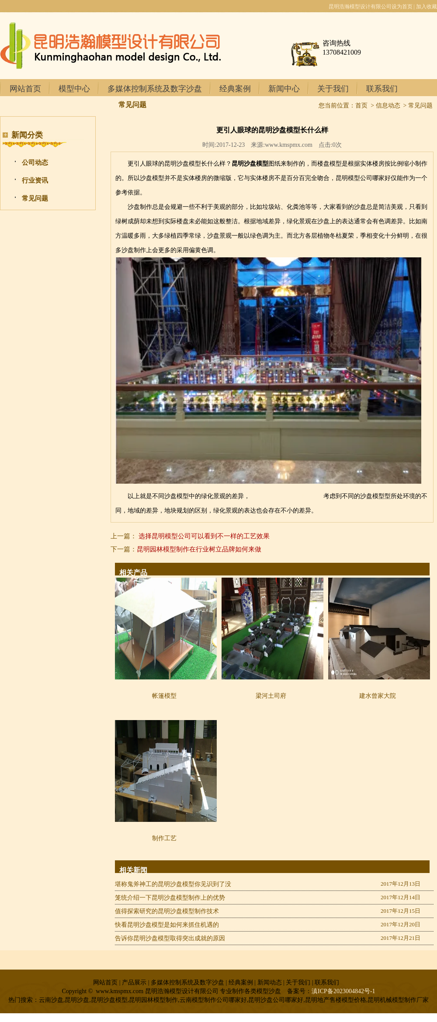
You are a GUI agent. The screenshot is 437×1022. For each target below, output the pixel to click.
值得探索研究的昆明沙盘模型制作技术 (167, 911)
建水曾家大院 (377, 696)
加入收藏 (426, 6)
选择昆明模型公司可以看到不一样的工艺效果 (204, 536)
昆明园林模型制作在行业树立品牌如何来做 (199, 549)
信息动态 (388, 105)
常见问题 (35, 198)
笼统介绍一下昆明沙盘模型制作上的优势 (170, 897)
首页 (361, 105)
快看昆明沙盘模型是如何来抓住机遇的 (167, 925)
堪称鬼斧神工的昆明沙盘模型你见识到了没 (173, 884)
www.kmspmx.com (288, 145)
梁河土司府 (271, 696)
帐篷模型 (164, 696)
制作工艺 (164, 838)
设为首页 (402, 6)
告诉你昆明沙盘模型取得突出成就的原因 (170, 938)
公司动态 (35, 162)
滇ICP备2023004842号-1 (343, 991)
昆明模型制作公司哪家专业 (286, 496)
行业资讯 (35, 180)
